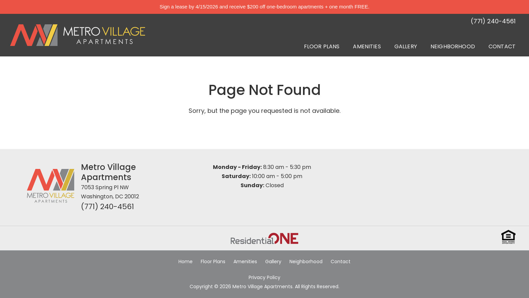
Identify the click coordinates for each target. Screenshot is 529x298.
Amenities (367, 46)
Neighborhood (452, 46)
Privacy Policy (264, 277)
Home (185, 261)
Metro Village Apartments (108, 172)
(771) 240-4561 (107, 206)
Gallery (405, 46)
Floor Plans (322, 46)
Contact (502, 46)
